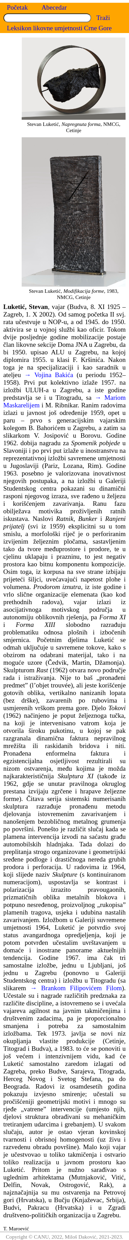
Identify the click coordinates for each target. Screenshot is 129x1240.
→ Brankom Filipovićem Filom (76, 988)
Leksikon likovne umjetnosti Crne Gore (59, 28)
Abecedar (54, 7)
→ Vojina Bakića (48, 374)
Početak (17, 7)
